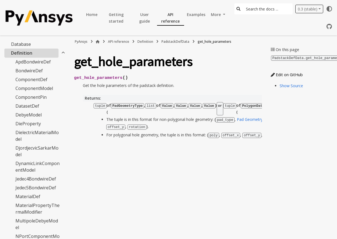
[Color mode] (329, 9)
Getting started (116, 18)
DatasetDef (27, 106)
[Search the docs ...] (268, 8)
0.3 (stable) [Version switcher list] (307, 9)
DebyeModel (28, 115)
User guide (144, 18)
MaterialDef (27, 196)
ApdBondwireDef (33, 62)
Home (91, 14)
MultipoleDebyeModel (36, 224)
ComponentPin (31, 97)
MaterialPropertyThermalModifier (37, 208)
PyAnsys (81, 41)
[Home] (98, 41)
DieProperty (28, 124)
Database (21, 44)
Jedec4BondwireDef (35, 179)
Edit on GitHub (287, 74)
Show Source (291, 85)
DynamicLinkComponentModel (37, 166)
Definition (21, 53)
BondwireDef (29, 71)
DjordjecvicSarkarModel (37, 151)
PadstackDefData (175, 41)
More (216, 14)
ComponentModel (34, 88)
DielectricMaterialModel (37, 135)
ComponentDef (31, 79)
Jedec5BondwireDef (35, 188)
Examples (196, 14)
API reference (170, 18)
